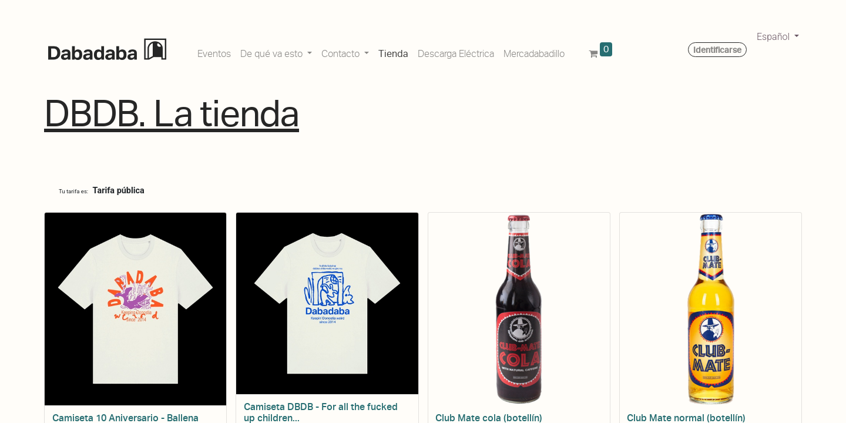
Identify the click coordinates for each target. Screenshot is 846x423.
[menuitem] (214, 51)
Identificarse (717, 50)
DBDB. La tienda (171, 113)
